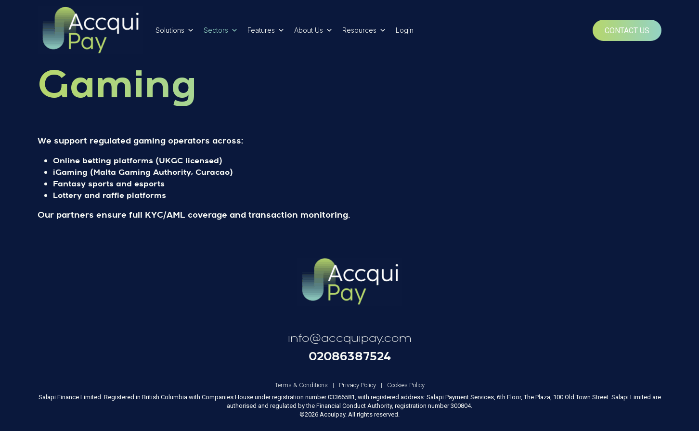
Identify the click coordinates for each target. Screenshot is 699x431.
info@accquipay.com (350, 338)
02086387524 (350, 356)
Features (266, 30)
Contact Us (627, 30)
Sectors (221, 30)
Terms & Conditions (307, 385)
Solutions (174, 30)
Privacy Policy (363, 385)
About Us (313, 30)
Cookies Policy (406, 385)
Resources (364, 30)
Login (405, 30)
